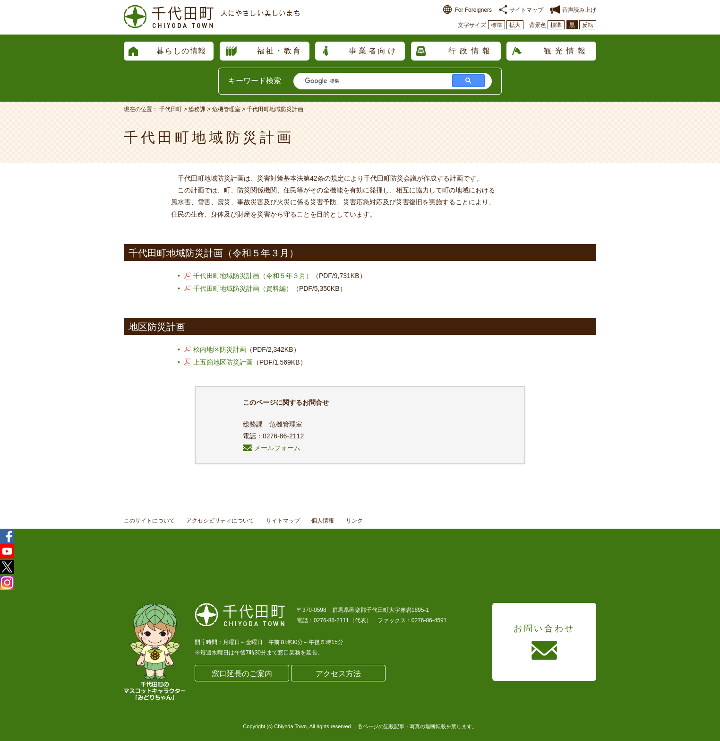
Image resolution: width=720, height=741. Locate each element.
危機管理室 (226, 109)
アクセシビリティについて (220, 520)
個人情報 (322, 520)
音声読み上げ (573, 10)
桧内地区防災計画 (219, 349)
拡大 (515, 25)
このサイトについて (149, 520)
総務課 (197, 109)
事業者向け (373, 51)
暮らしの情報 (181, 51)
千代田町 (170, 109)
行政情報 (471, 51)
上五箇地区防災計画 (223, 362)
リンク (354, 520)
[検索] (372, 81)
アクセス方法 (338, 674)
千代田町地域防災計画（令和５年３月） (252, 275)
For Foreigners (467, 10)
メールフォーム (271, 448)
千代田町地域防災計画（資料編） (242, 288)
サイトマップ (521, 10)
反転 (587, 25)
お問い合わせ (544, 628)
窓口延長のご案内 (242, 674)
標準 (496, 25)
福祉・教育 (279, 51)
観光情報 (566, 51)
